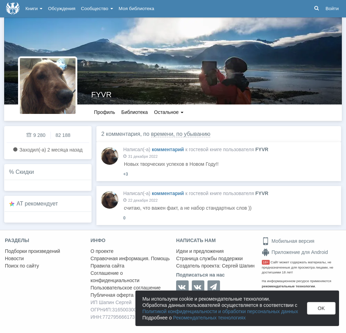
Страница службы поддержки (209, 258)
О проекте (102, 251)
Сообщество (97, 8)
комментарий (168, 149)
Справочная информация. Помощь (130, 258)
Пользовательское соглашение (126, 288)
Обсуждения (61, 8)
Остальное (169, 112)
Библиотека (134, 112)
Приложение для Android (295, 252)
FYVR (101, 94)
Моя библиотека (136, 8)
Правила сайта (107, 266)
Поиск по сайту (22, 266)
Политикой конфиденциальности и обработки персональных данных (220, 311)
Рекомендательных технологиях (209, 317)
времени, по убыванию (181, 134)
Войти (332, 8)
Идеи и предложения (200, 251)
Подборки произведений (32, 251)
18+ (266, 262)
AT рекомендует (37, 204)
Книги (33, 8)
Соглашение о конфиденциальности (115, 276)
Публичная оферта (112, 295)
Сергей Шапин (238, 266)
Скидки (25, 172)
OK (321, 308)
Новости (14, 258)
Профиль (104, 112)
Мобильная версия (288, 241)
